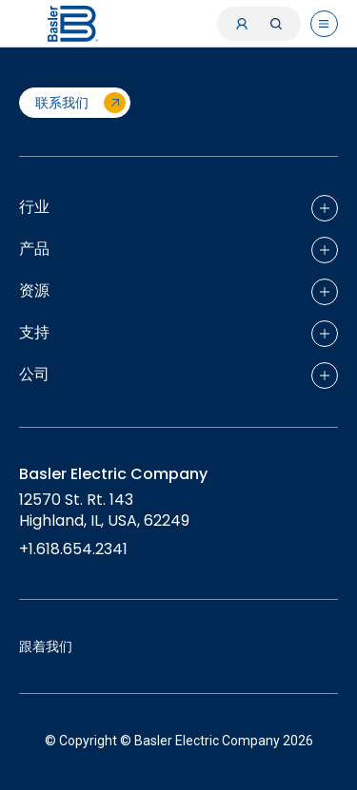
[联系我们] (74, 102)
